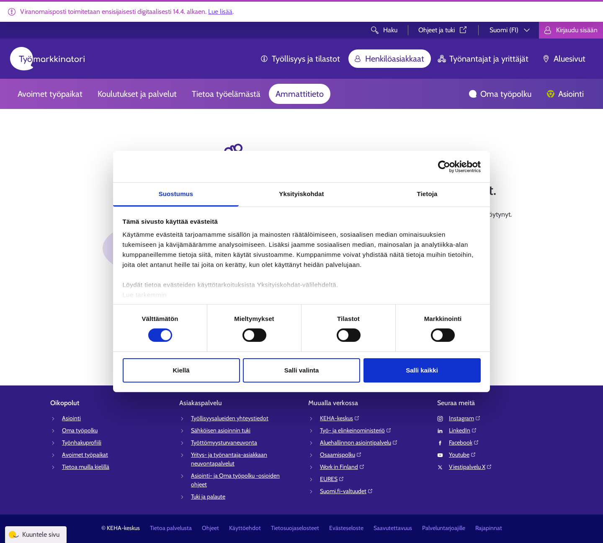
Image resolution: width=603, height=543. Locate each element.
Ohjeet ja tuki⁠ (443, 30)
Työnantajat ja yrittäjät (483, 59)
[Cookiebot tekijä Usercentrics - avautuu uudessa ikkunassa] (444, 166)
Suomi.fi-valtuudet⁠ (346, 491)
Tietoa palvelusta (171, 528)
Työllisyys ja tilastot (300, 59)
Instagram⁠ (465, 418)
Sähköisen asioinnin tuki (220, 430)
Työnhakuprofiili (81, 442)
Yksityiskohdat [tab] (301, 193)
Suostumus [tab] (176, 193)
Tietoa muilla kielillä (85, 467)
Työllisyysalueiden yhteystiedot (229, 418)
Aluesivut (563, 59)
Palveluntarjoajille (443, 528)
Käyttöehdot (245, 528)
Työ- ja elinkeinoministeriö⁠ (356, 430)
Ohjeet (210, 528)
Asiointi (565, 94)
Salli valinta (301, 370)
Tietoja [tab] (427, 193)
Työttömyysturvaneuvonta (224, 442)
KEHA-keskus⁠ (340, 418)
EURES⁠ (332, 479)
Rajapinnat (488, 528)
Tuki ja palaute (208, 496)
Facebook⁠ (464, 442)
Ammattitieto (300, 94)
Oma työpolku (500, 94)
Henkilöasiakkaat (388, 59)
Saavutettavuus (393, 528)
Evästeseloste (346, 528)
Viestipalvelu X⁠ (470, 467)
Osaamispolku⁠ (341, 454)
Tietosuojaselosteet (295, 528)
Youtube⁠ (462, 454)
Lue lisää (220, 12)
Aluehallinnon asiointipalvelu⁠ (359, 442)
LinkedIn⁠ (463, 430)
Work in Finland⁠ (342, 467)
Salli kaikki (422, 370)
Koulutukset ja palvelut (137, 94)
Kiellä (181, 370)
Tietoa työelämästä (226, 94)
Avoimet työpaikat (50, 94)
